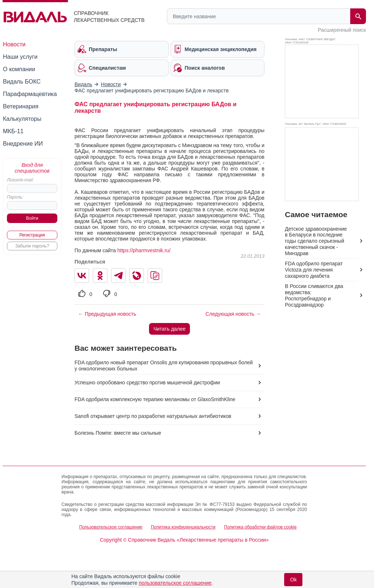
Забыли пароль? (32, 246)
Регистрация (32, 235)
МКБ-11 (13, 131)
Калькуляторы (22, 119)
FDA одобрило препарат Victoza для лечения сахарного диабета (314, 270)
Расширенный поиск (342, 30)
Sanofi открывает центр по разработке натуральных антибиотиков (153, 416)
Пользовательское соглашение (110, 527)
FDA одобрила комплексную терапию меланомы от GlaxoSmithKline (155, 399)
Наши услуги (20, 57)
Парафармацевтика (30, 94)
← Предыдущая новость (107, 314)
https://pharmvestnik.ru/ (144, 250)
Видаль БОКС (22, 81)
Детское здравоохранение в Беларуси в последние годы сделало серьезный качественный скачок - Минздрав (316, 241)
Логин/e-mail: (20, 179)
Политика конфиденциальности (183, 527)
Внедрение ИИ (23, 144)
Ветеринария (20, 106)
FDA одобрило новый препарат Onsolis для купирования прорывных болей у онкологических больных (164, 366)
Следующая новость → (233, 314)
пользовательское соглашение (175, 583)
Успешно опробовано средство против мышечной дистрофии (147, 382)
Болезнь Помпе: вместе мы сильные (118, 433)
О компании (19, 69)
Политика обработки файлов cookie (260, 527)
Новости (14, 44)
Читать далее (169, 329)
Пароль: (15, 197)
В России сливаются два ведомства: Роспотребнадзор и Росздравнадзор (314, 295)
